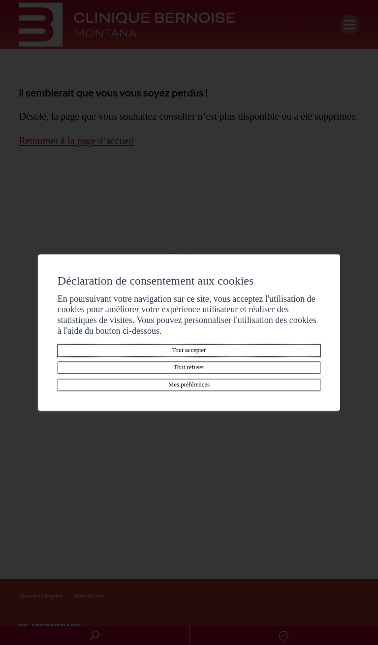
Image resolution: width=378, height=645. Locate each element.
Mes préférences (189, 385)
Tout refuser (189, 367)
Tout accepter (189, 350)
